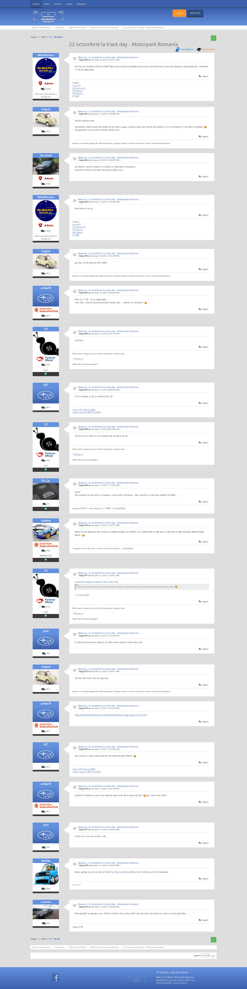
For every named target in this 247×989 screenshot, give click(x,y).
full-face (115, 871)
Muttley (45, 860)
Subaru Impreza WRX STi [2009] (87, 412)
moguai (45, 109)
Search (57, 4)
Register (81, 4)
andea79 (46, 288)
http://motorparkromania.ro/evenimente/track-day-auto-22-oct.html (111, 714)
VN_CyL (45, 480)
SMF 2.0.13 (161, 977)
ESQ (158, 983)
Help (46, 4)
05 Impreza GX (79, 88)
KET (46, 385)
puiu (46, 631)
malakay (46, 520)
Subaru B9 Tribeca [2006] (84, 409)
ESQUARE (167, 983)
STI (46, 329)
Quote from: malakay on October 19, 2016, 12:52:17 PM (96, 582)
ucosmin (46, 902)
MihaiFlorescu (45, 55)
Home (36, 4)
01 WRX (76, 96)
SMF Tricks (190, 980)
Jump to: (197, 955)
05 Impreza (78, 90)
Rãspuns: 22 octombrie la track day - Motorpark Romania (108, 57)
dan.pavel (46, 155)
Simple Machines (186, 977)
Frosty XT (77, 85)
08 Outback (78, 93)
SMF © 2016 (172, 977)
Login (69, 4)
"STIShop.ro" (78, 359)
